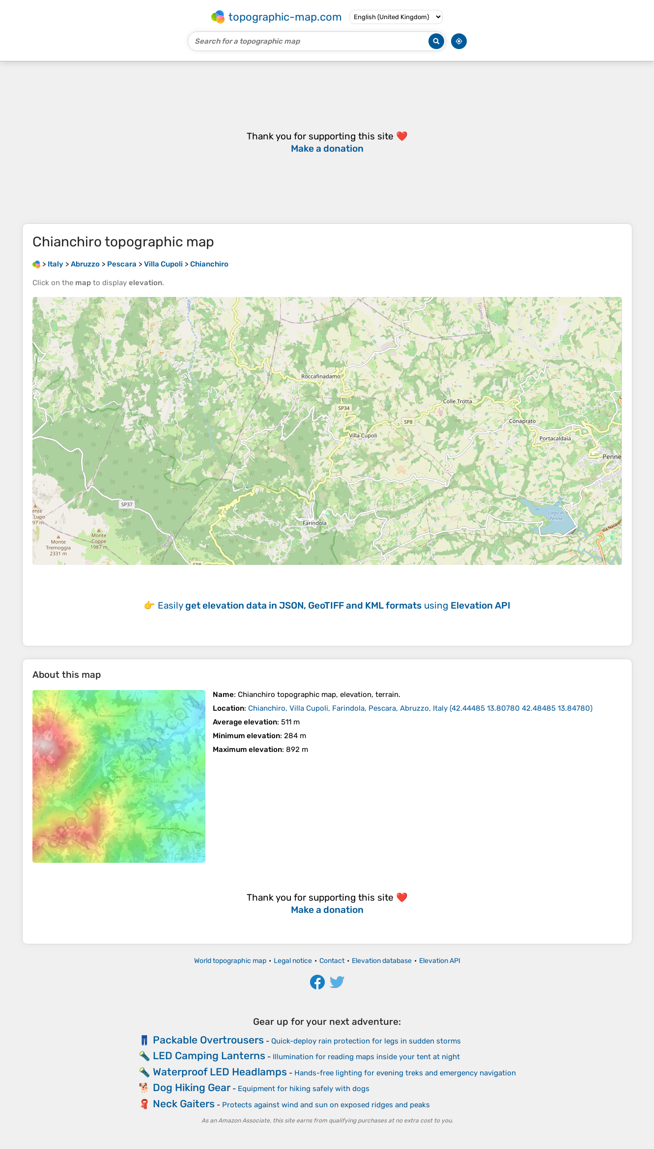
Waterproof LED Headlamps (220, 1072)
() (420, 708)
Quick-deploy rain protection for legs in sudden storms (366, 1041)
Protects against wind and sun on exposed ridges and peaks (326, 1104)
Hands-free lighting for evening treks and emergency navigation (405, 1073)
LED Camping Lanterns (209, 1055)
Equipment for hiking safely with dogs (304, 1088)
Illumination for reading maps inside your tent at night (366, 1056)
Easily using (334, 605)
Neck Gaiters (184, 1103)
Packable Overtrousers (208, 1040)
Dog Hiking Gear (191, 1087)
